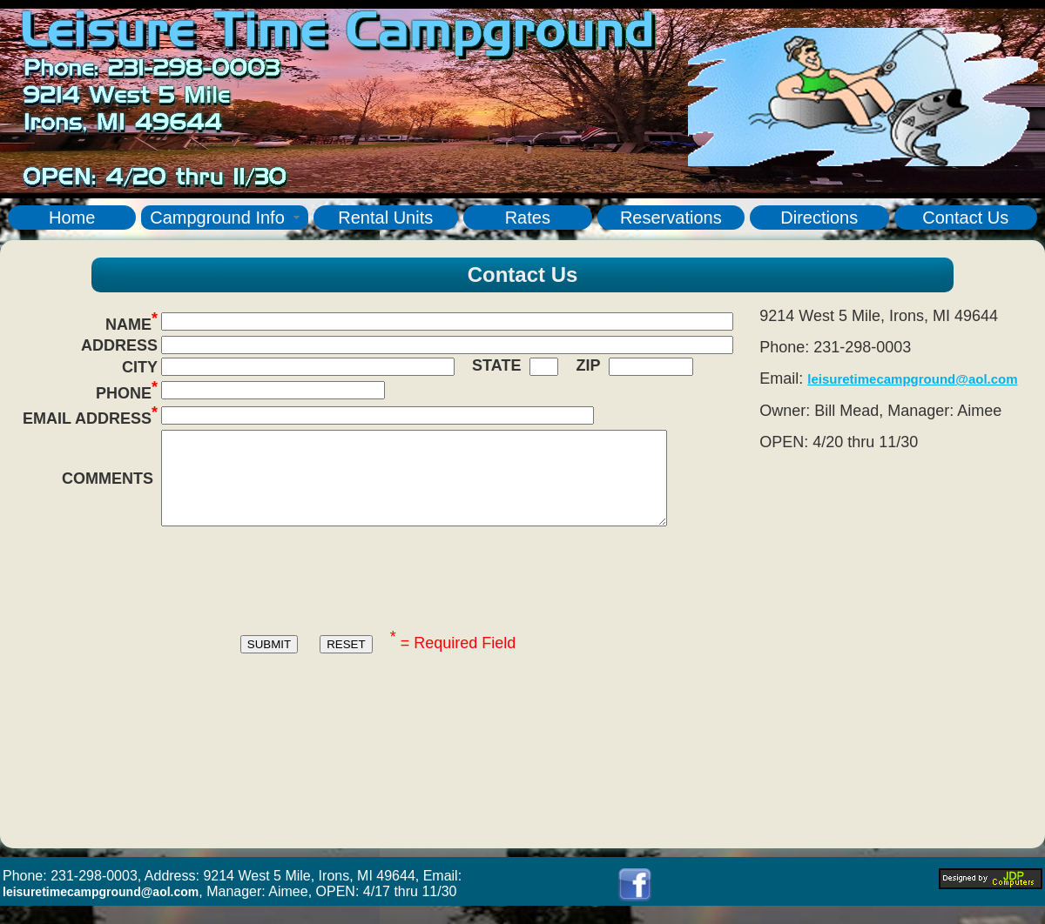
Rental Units (385, 217)
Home (72, 217)
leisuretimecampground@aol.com (912, 379)
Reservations (671, 217)
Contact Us (965, 217)
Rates (527, 217)
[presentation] (378, 598)
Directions (819, 217)
